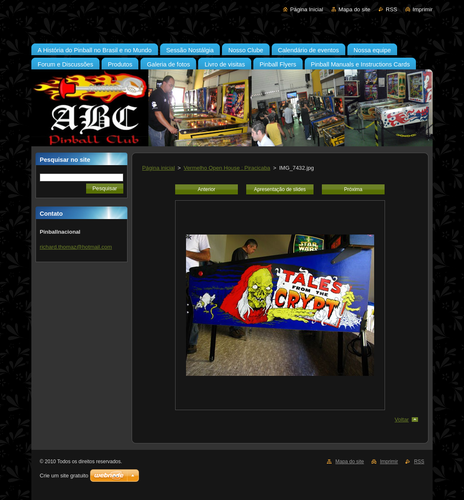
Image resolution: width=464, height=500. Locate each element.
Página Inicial (306, 9)
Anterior (206, 189)
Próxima (353, 189)
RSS (391, 9)
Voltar (402, 419)
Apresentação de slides (280, 189)
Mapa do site (354, 9)
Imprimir (423, 9)
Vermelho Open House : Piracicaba (227, 168)
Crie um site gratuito (64, 475)
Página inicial (158, 168)
